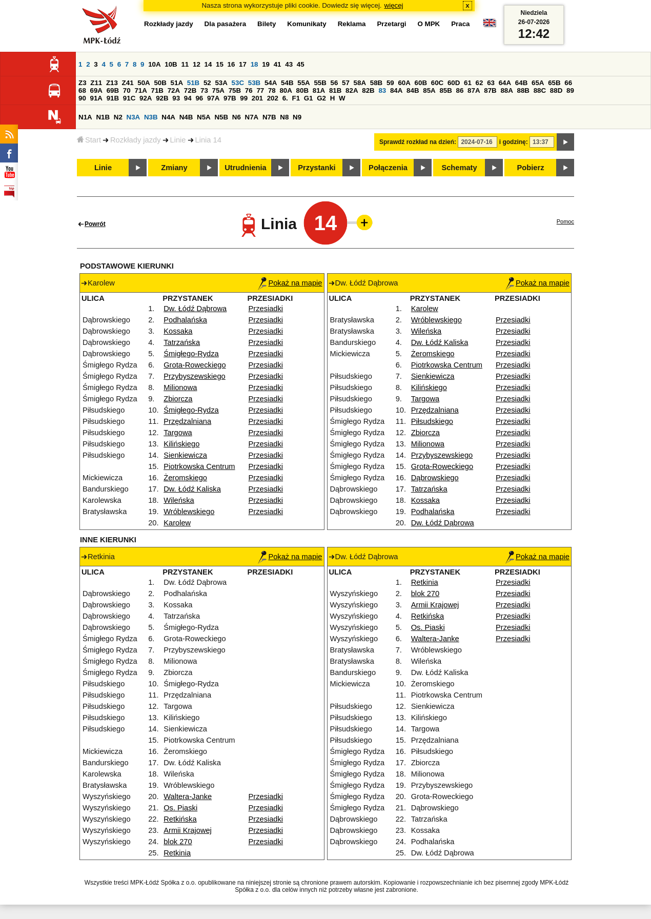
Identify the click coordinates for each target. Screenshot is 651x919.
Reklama (352, 24)
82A (351, 90)
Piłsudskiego (432, 421)
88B (523, 90)
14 (208, 64)
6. (285, 98)
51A (177, 83)
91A (96, 98)
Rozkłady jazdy (135, 140)
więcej (393, 5)
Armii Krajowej (188, 830)
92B (162, 98)
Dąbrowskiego (435, 478)
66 (568, 83)
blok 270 (178, 842)
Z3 (82, 83)
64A (505, 83)
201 (257, 98)
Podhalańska (185, 320)
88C (540, 90)
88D (556, 90)
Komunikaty (306, 24)
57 (346, 83)
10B (171, 64)
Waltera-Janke (188, 796)
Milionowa (180, 387)
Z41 (128, 83)
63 (491, 83)
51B (193, 83)
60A (404, 83)
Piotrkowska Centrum (199, 466)
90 (82, 98)
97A (213, 98)
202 (272, 98)
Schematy (459, 168)
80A (285, 90)
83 (382, 90)
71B (157, 90)
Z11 (96, 83)
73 (204, 90)
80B (302, 90)
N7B (269, 117)
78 (272, 90)
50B (160, 83)
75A (218, 90)
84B (412, 90)
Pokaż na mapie (290, 283)
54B (287, 83)
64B (521, 83)
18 (254, 64)
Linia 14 (208, 140)
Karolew (177, 523)
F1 (296, 98)
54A (271, 83)
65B (554, 83)
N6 (236, 117)
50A (143, 83)
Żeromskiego (185, 478)
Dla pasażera (226, 24)
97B (229, 98)
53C (238, 83)
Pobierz (530, 168)
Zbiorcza (178, 399)
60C (437, 83)
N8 (284, 117)
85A (429, 90)
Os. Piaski (180, 808)
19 (266, 64)
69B (113, 90)
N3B (151, 117)
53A (221, 83)
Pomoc (565, 221)
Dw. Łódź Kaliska (192, 489)
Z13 (112, 83)
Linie (178, 140)
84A (396, 90)
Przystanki (316, 168)
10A (154, 64)
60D (453, 83)
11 (185, 64)
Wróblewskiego (189, 511)
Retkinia (177, 853)
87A (473, 90)
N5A (204, 117)
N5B (221, 117)
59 (390, 83)
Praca (460, 24)
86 (460, 90)
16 (231, 64)
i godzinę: (513, 142)
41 (277, 64)
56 (334, 83)
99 (244, 98)
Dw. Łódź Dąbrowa (195, 308)
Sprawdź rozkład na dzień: (417, 142)
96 (199, 98)
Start (89, 140)
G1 (308, 98)
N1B (103, 117)
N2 (118, 117)
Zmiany (174, 168)
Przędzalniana (187, 421)
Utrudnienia (245, 168)
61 (468, 83)
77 (260, 90)
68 (82, 90)
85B (445, 90)
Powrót (95, 224)
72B (190, 90)
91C (129, 98)
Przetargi (391, 24)
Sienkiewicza (185, 455)
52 (207, 83)
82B (368, 90)
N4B (186, 117)
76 (249, 90)
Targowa (178, 432)
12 (196, 64)
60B (421, 83)
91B (113, 98)
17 (243, 64)
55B (320, 83)
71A (140, 90)
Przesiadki (266, 308)
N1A (85, 117)
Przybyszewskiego (195, 376)
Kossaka (178, 331)
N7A (252, 117)
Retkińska (180, 819)
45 (300, 64)
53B (254, 83)
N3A (133, 117)
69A (96, 90)
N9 (297, 117)
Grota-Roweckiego (195, 365)
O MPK (429, 24)
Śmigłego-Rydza (191, 354)
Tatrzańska (182, 342)
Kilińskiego (181, 444)
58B (376, 83)
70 (127, 90)
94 (188, 98)
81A (319, 90)
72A (174, 90)
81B (335, 90)
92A (145, 98)
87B (490, 90)
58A (360, 83)
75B (235, 90)
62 (479, 83)
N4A (168, 117)
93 (176, 98)
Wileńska (179, 500)
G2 (321, 98)
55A (303, 83)
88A (506, 90)
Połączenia (388, 168)
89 (570, 90)
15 (219, 64)
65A (538, 83)
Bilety (266, 24)
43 (289, 64)
